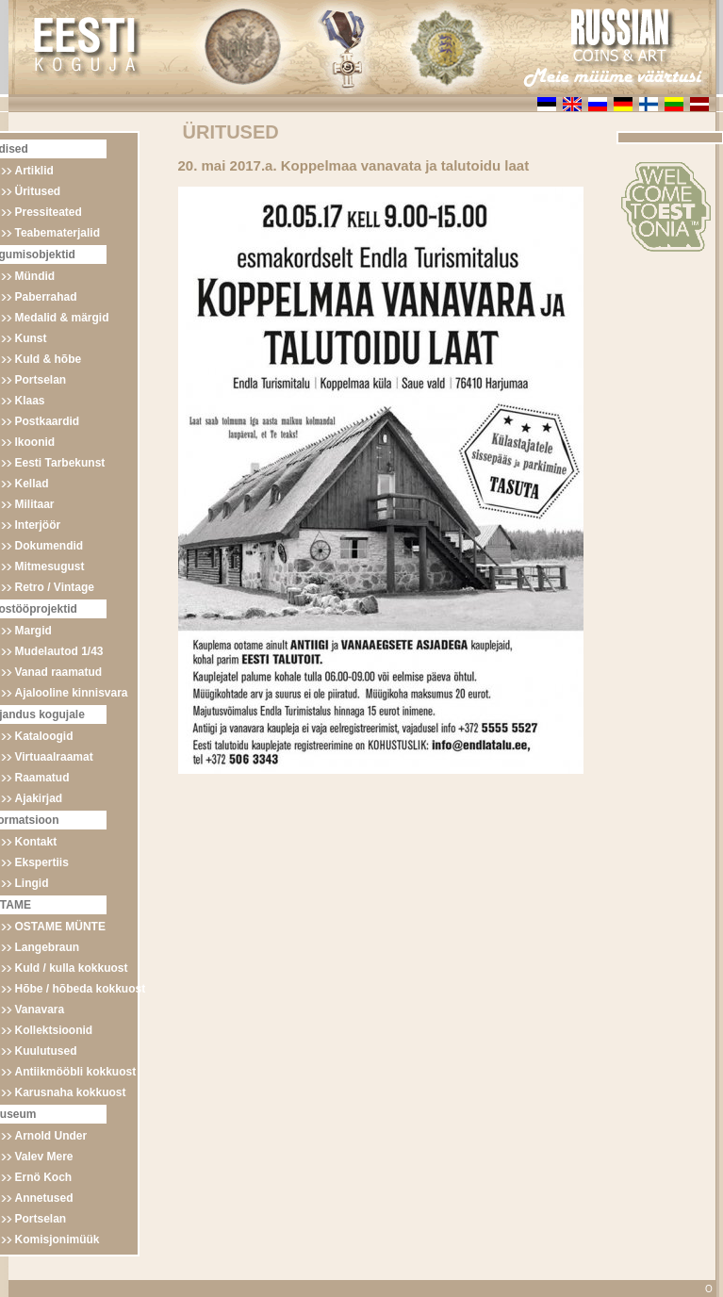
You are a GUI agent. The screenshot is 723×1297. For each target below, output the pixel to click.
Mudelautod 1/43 (59, 651)
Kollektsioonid (54, 1030)
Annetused (44, 1198)
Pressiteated (48, 212)
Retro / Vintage (54, 587)
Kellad (32, 483)
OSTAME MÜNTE (60, 926)
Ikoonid (35, 442)
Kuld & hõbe (48, 359)
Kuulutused (46, 1051)
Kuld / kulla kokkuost (71, 968)
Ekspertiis (42, 862)
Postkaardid (47, 421)
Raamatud (42, 777)
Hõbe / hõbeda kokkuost (80, 988)
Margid (33, 630)
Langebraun (47, 947)
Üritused (38, 191)
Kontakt (36, 841)
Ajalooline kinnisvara (71, 692)
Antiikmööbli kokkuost (76, 1071)
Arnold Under (51, 1135)
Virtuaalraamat (54, 756)
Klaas (30, 400)
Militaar (35, 504)
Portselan (41, 379)
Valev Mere (44, 1156)
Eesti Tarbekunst (60, 462)
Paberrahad (46, 297)
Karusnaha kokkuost (70, 1092)
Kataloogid (44, 736)
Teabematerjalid (57, 232)
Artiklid (34, 170)
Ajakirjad (39, 798)
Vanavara (40, 1009)
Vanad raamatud (59, 672)
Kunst (31, 338)
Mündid (35, 276)
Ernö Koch (44, 1177)
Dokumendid (49, 545)
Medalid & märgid (62, 317)
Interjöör (38, 525)
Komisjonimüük (57, 1239)
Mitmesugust (50, 566)
